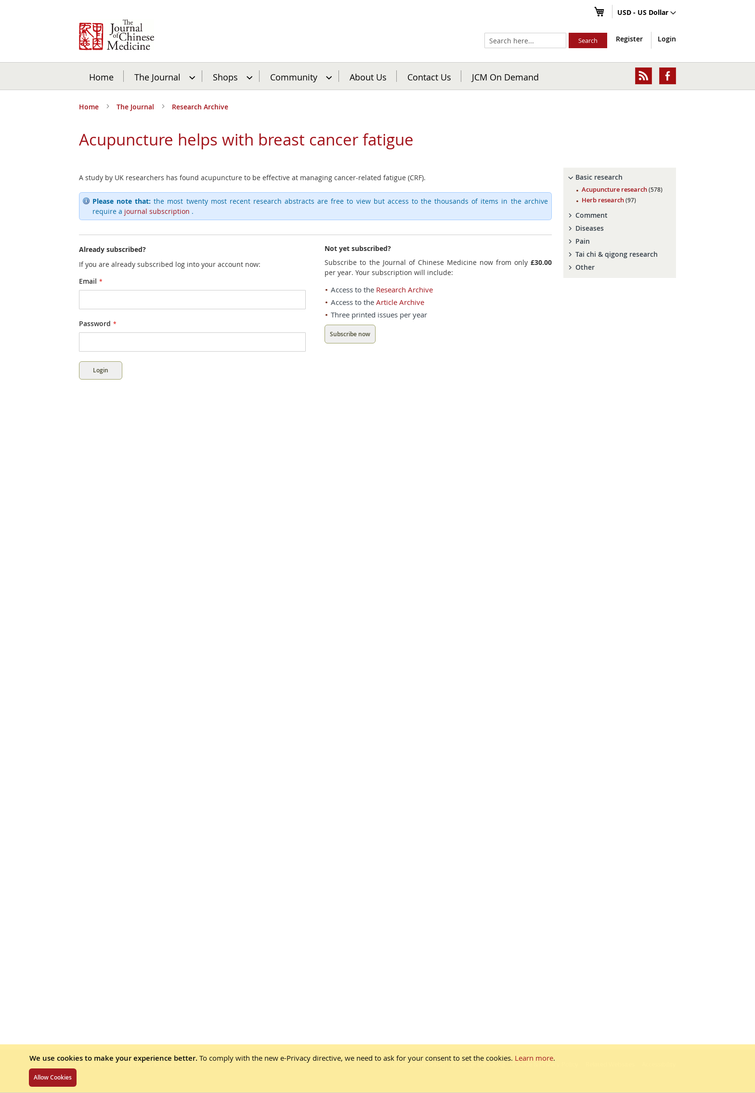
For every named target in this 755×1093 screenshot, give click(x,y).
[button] (646, 13)
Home (101, 76)
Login (667, 38)
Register (629, 38)
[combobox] (525, 40)
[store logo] (116, 34)
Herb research (609, 200)
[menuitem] (163, 76)
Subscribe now (350, 334)
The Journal (136, 106)
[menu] (377, 76)
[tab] (619, 177)
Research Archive (200, 106)
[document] (377, 1068)
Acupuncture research (622, 189)
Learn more (534, 1058)
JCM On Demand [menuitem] (505, 76)
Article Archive (400, 302)
